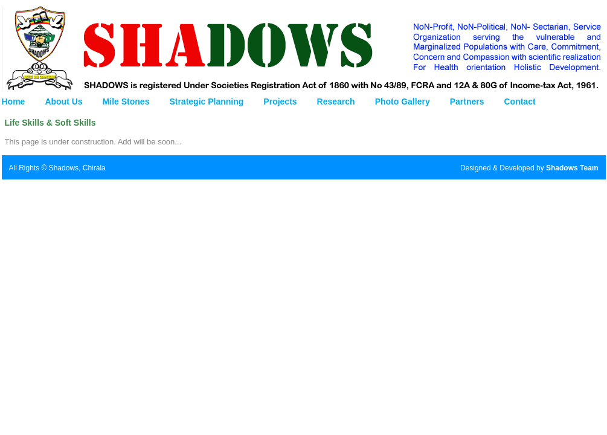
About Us (63, 101)
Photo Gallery (402, 101)
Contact (519, 101)
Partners (467, 101)
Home (13, 101)
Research (336, 101)
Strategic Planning (206, 101)
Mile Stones (126, 101)
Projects (280, 101)
